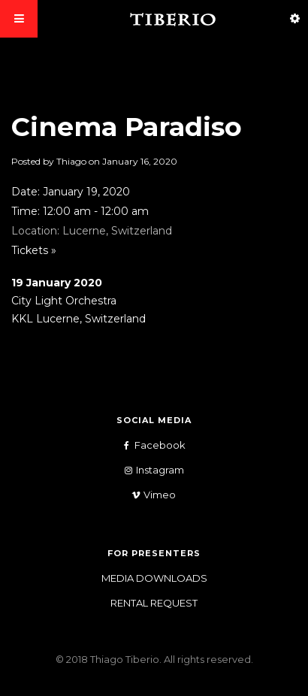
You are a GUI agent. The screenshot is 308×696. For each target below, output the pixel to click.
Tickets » (33, 250)
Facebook (149, 445)
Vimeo (148, 495)
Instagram (148, 470)
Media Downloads (154, 578)
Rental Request (154, 603)
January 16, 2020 (139, 161)
